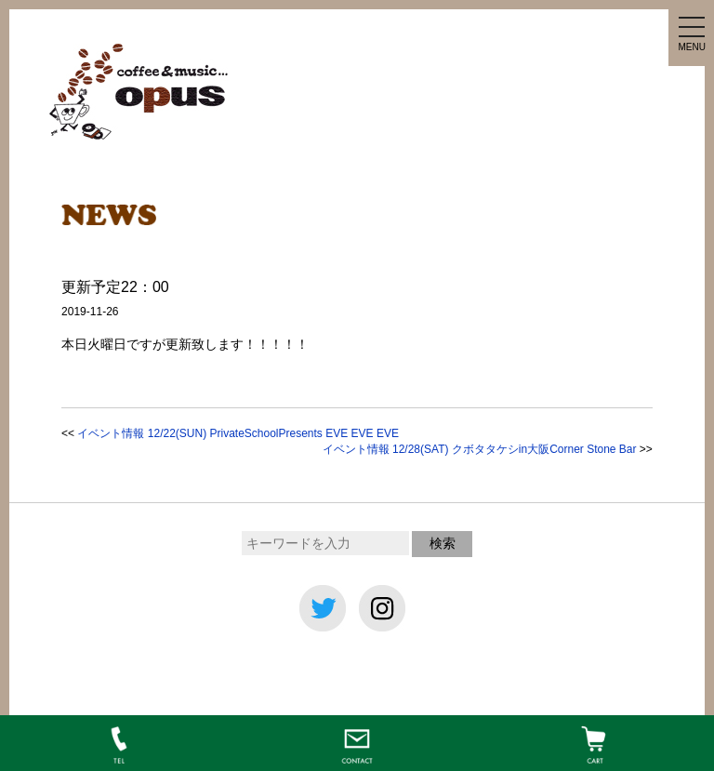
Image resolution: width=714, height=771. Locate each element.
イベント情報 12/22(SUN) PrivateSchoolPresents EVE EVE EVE (237, 433)
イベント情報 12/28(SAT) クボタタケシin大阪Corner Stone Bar (480, 449)
